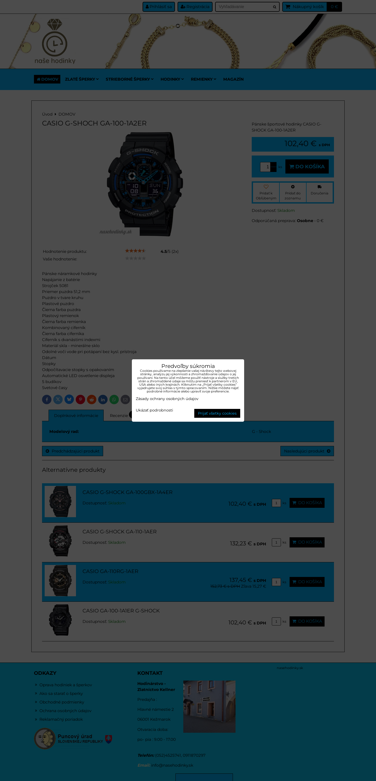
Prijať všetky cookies (217, 413)
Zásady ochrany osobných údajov (167, 398)
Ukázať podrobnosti (154, 410)
